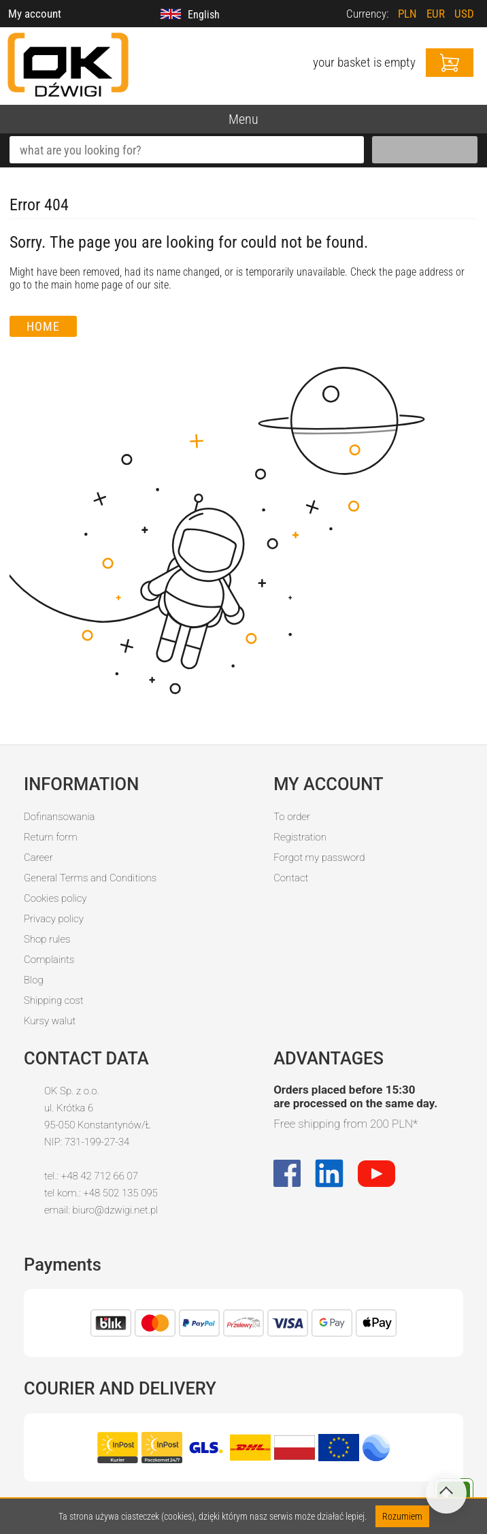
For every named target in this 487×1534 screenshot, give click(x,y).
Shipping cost (54, 1000)
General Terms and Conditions (90, 878)
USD (464, 13)
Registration (299, 837)
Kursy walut (49, 1021)
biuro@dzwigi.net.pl (115, 1210)
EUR (435, 13)
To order (291, 817)
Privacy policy (54, 919)
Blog (34, 980)
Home (43, 326)
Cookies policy (55, 898)
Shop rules (47, 939)
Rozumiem (402, 1516)
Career (38, 857)
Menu (243, 119)
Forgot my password (319, 857)
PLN (407, 13)
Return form (51, 837)
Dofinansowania (59, 817)
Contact (290, 878)
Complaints (49, 959)
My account (34, 13)
